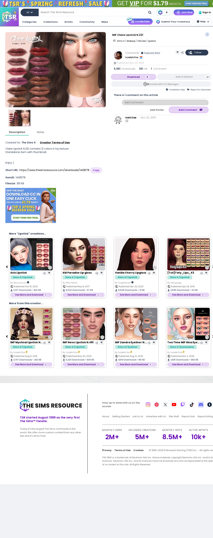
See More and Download (29, 294)
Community (87, 22)
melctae (130, 117)
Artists (68, 22)
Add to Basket (184, 76)
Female (142, 40)
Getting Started (121, 416)
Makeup (131, 40)
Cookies (138, 450)
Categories (29, 22)
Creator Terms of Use (55, 142)
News (104, 22)
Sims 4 (121, 40)
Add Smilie (157, 110)
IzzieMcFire (132, 57)
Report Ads (188, 416)
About (105, 416)
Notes (40, 132)
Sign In (204, 12)
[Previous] (7, 266)
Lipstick (152, 40)
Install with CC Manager (164, 84)
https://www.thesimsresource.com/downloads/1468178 (54, 170)
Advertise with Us (156, 416)
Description (17, 132)
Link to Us (138, 416)
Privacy (107, 450)
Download (133, 76)
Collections (50, 22)
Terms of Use (122, 450)
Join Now (187, 12)
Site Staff (174, 416)
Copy (96, 170)
